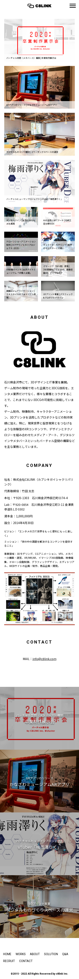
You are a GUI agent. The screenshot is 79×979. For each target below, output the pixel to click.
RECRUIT (9, 961)
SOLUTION (51, 954)
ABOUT (35, 954)
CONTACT (26, 961)
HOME (7, 954)
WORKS (21, 954)
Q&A (65, 954)
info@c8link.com (44, 659)
